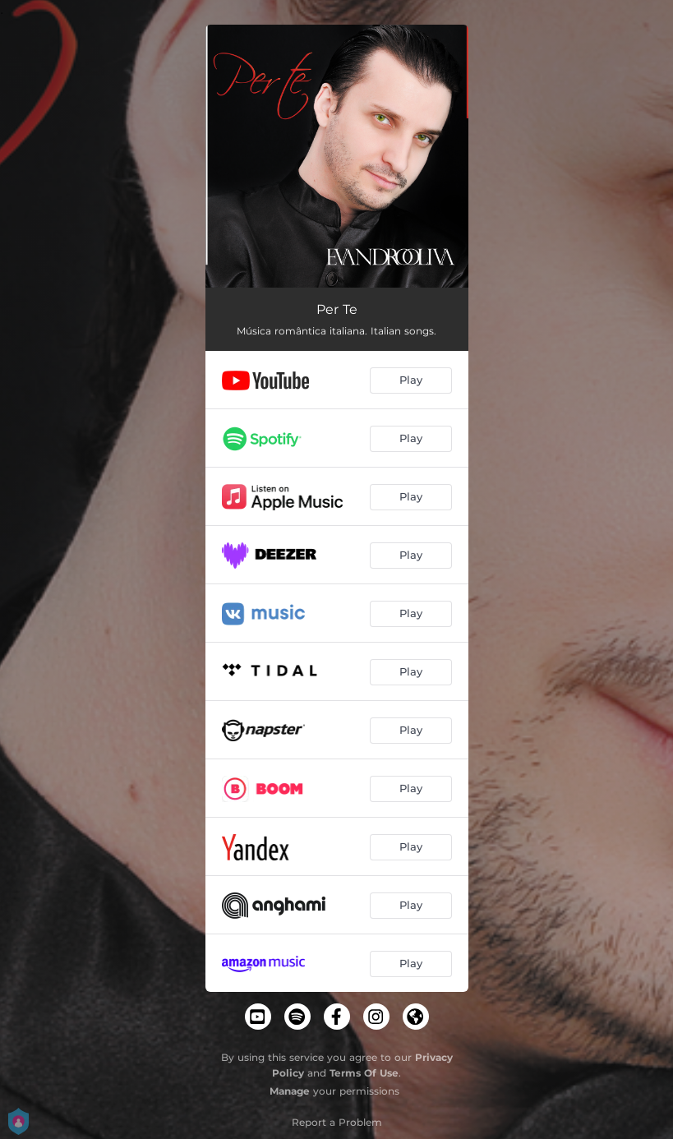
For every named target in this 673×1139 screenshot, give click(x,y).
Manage (290, 1091)
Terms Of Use (364, 1073)
